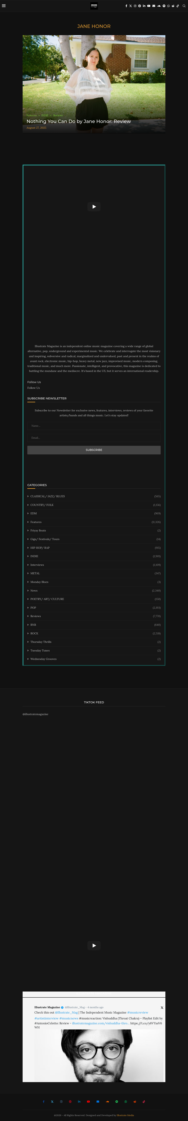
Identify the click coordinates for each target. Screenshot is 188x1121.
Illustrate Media (125, 1115)
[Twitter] (130, 6)
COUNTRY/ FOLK (95, 505)
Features (95, 522)
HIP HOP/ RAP (95, 548)
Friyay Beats (95, 531)
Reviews (95, 616)
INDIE (95, 556)
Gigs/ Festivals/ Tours (95, 539)
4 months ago (95, 1007)
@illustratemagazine (35, 714)
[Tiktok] (177, 6)
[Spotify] (164, 6)
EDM (95, 514)
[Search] (184, 6)
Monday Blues (95, 582)
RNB (95, 625)
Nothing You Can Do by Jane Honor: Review (79, 121)
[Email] (153, 6)
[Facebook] (126, 6)
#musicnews (68, 1018)
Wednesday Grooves (95, 659)
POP (95, 608)
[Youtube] (148, 6)
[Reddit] (173, 6)
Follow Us (33, 388)
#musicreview (137, 1012)
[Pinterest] (139, 6)
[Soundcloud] (159, 6)
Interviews (95, 565)
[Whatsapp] (168, 6)
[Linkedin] (144, 6)
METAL (95, 573)
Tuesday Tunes (95, 651)
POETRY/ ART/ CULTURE (95, 599)
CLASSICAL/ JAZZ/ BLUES (95, 496)
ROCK (95, 634)
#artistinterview (46, 1018)
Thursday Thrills (95, 642)
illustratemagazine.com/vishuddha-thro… (101, 1023)
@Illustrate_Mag (75, 1007)
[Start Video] (94, 206)
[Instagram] (135, 6)
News (95, 591)
